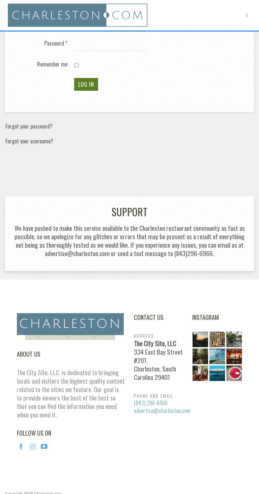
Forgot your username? (29, 141)
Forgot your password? (29, 126)
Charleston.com (48, 453)
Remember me (52, 64)
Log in (86, 84)
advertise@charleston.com (162, 370)
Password (55, 43)
